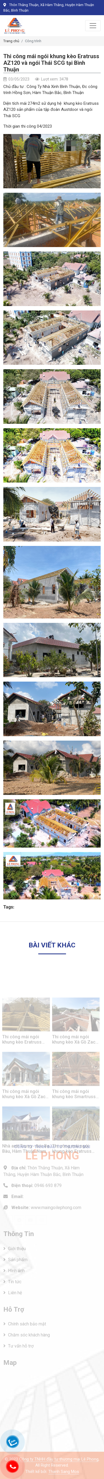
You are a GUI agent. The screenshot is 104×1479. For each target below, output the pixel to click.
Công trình (33, 41)
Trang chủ (11, 41)
